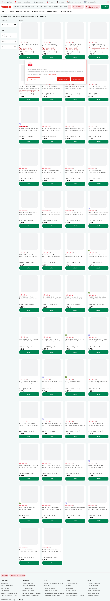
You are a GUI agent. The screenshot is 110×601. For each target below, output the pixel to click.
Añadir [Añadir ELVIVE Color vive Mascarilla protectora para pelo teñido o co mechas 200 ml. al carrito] (52, 183)
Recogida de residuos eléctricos (75, 595)
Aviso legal (47, 585)
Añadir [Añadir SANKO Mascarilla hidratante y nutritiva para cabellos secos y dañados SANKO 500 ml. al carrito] (98, 394)
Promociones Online (28, 588)
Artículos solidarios (71, 593)
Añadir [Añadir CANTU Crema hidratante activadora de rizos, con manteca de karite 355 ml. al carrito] (52, 352)
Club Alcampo (5, 588)
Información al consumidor (52, 595)
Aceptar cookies (77, 79)
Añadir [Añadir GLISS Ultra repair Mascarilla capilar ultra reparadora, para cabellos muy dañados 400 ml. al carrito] (52, 268)
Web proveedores (93, 585)
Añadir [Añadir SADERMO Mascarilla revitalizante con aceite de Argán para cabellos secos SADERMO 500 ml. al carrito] (98, 183)
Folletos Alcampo (27, 583)
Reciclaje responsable (94, 590)
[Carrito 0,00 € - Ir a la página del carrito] (105, 7)
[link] (17, 575)
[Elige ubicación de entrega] (92, 7)
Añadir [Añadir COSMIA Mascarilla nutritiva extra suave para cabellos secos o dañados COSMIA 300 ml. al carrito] (52, 394)
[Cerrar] (84, 62)
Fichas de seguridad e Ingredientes (54, 593)
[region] (56, 72)
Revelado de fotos (71, 590)
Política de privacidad (50, 590)
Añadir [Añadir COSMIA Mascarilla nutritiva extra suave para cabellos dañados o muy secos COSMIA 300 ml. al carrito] (98, 226)
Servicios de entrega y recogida (31, 593)
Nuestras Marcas (52, 11)
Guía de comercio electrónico (30, 595)
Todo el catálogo (6, 16)
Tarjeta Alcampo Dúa (72, 583)
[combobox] (40, 6)
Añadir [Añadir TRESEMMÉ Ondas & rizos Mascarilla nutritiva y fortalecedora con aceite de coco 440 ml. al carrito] (75, 57)
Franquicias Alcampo (94, 583)
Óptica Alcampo (92, 588)
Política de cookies (49, 588)
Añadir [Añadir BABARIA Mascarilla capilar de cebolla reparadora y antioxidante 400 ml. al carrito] (29, 226)
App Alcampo (5, 590)
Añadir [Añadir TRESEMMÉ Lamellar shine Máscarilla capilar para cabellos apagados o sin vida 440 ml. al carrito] (29, 99)
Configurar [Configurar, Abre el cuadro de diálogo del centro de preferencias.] (34, 79)
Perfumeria (16, 16)
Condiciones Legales (28, 590)
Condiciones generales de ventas (53, 583)
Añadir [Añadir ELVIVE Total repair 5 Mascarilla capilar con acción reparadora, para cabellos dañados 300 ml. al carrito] (52, 141)
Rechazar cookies (63, 79)
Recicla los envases (93, 593)
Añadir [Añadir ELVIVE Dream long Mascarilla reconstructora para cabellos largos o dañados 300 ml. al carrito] (29, 183)
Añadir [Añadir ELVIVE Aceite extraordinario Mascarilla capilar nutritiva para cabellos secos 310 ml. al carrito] (52, 563)
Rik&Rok (68, 585)
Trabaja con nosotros (7, 585)
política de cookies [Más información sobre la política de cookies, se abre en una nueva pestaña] (52, 74)
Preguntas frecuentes (28, 585)
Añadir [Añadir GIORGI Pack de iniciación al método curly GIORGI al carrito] (29, 520)
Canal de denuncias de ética (9, 595)
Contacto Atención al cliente (9, 593)
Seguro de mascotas (93, 595)
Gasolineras (69, 588)
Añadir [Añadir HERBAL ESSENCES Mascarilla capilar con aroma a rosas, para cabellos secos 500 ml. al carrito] (52, 520)
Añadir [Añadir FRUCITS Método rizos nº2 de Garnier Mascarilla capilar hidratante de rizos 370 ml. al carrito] (98, 310)
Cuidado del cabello (28, 16)
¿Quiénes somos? (6, 583)
